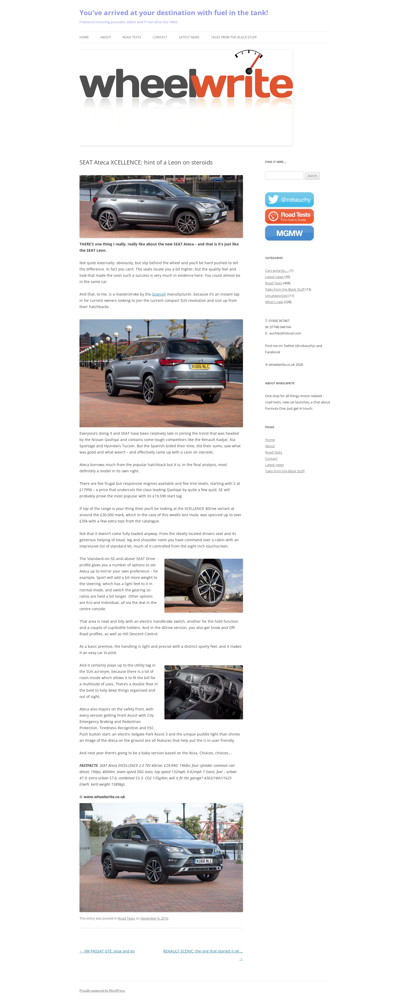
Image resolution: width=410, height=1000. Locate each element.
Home (84, 37)
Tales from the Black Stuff (234, 37)
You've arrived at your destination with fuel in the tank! (173, 12)
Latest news (189, 37)
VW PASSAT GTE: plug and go (107, 951)
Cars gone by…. (277, 270)
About (105, 37)
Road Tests (132, 37)
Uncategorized (276, 295)
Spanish (159, 294)
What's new (274, 301)
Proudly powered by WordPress (102, 990)
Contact (160, 37)
